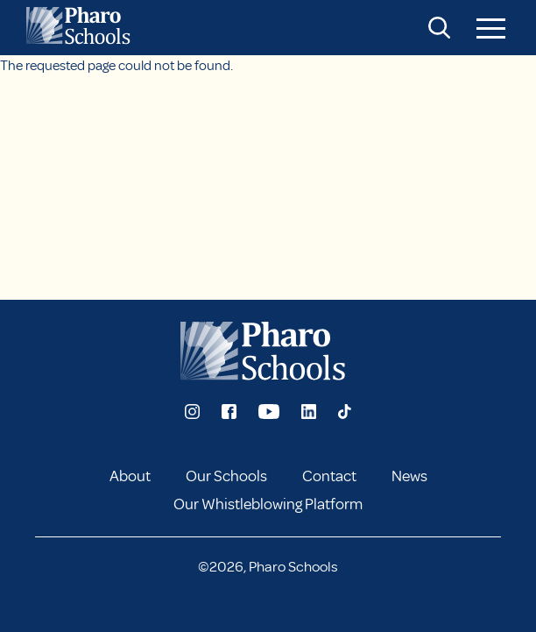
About (130, 476)
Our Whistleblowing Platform (268, 504)
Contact (329, 476)
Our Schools (226, 476)
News (409, 476)
